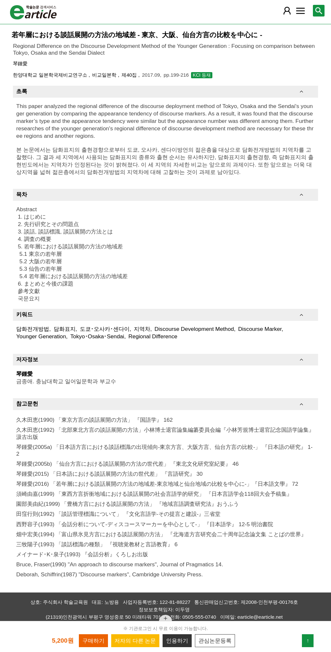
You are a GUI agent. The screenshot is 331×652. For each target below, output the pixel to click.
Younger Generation (41, 336)
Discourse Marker (260, 329)
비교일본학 (105, 75)
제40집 (130, 75)
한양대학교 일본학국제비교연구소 (51, 75)
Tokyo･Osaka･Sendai (97, 336)
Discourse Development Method (194, 329)
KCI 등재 (202, 75)
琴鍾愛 (20, 63)
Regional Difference (152, 336)
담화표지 (65, 329)
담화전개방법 (32, 329)
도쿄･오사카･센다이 (105, 329)
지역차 (142, 329)
